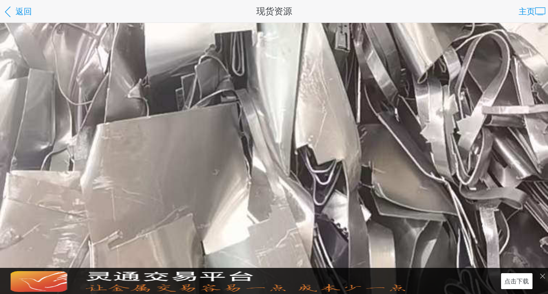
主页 (532, 12)
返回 (17, 12)
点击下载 (516, 280)
